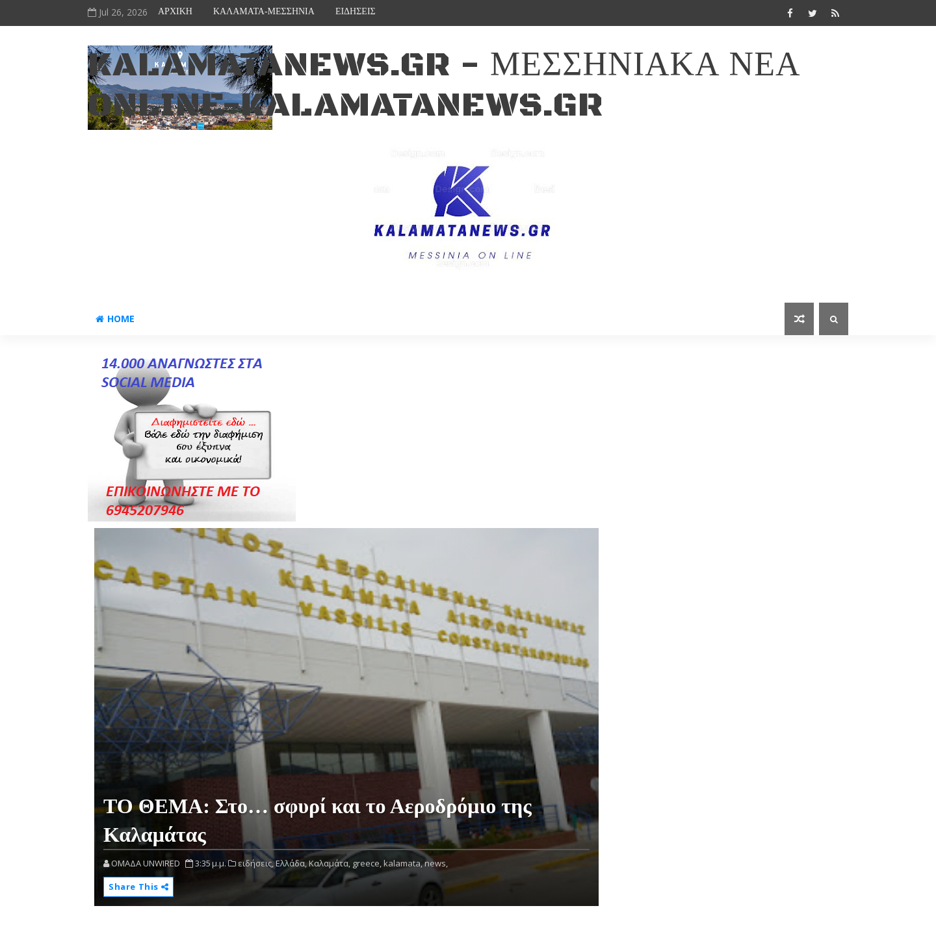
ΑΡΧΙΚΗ (175, 11)
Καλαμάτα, (329, 863)
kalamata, (403, 863)
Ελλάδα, (291, 863)
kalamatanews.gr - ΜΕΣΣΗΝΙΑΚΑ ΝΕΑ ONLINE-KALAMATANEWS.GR (444, 85)
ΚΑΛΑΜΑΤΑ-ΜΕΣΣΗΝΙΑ (264, 11)
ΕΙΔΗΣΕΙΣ (355, 11)
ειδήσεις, (256, 863)
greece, (367, 863)
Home (115, 318)
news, (436, 863)
